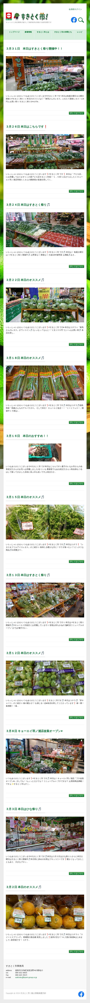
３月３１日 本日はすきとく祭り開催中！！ (34, 48)
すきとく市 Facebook (74, 20)
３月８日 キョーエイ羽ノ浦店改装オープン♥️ (34, 731)
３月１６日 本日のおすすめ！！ (27, 435)
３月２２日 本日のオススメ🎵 (25, 279)
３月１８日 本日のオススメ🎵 (25, 357)
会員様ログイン (75, 9)
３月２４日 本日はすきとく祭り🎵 (28, 204)
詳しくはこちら (76, 113)
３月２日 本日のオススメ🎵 (24, 887)
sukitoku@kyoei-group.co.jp (26, 977)
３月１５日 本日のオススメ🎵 (25, 497)
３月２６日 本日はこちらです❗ (26, 126)
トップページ (14, 32)
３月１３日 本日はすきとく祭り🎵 (28, 575)
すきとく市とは (43, 32)
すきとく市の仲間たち (63, 32)
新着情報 (28, 32)
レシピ (79, 32)
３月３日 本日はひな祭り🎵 (23, 809)
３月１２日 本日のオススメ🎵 (25, 653)
